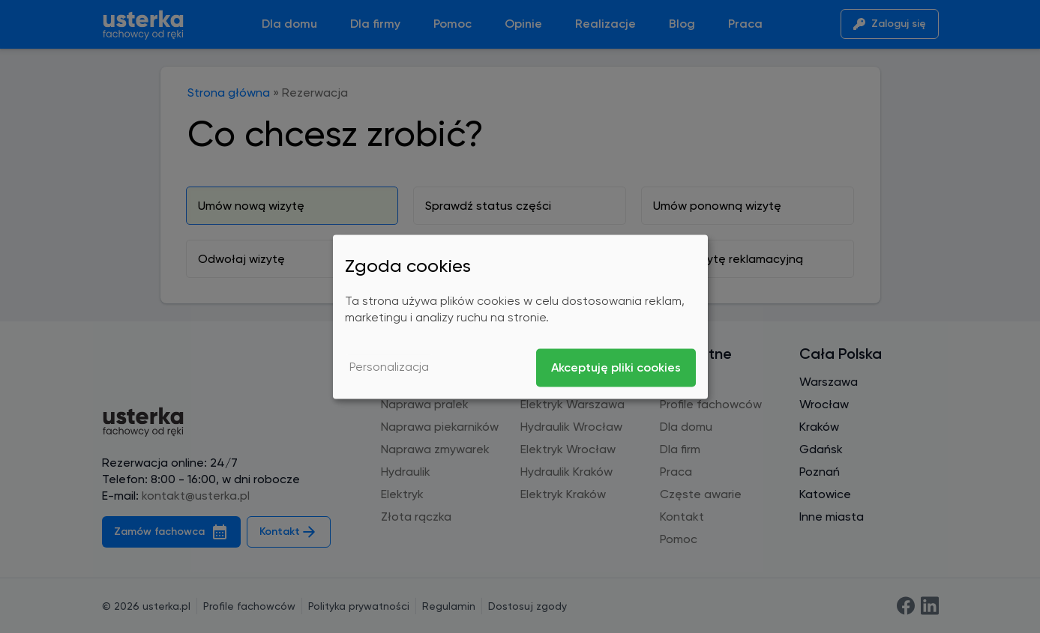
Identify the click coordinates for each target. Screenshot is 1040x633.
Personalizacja (389, 367)
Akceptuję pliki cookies (616, 367)
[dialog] (520, 316)
